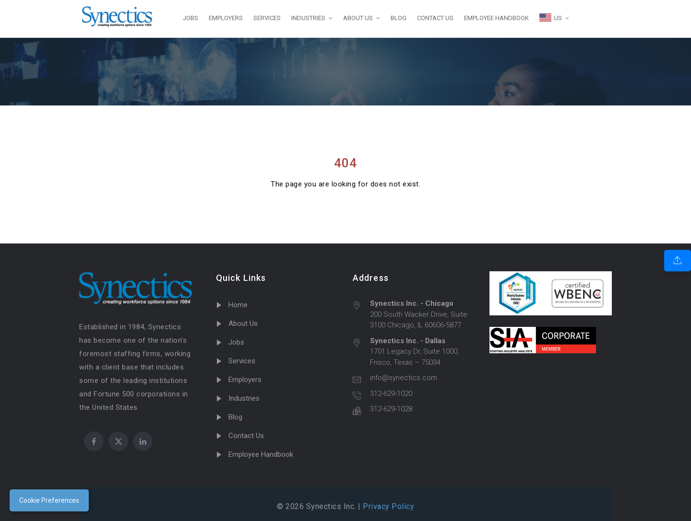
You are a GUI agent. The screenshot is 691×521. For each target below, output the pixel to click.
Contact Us (246, 435)
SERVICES (267, 18)
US (550, 17)
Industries (244, 398)
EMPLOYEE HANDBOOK (496, 18)
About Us (243, 323)
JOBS (190, 18)
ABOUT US (358, 18)
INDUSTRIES (308, 18)
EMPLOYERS (226, 18)
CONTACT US (435, 18)
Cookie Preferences (49, 500)
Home (238, 305)
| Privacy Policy (385, 506)
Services (241, 361)
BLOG (398, 18)
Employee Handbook (260, 454)
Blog (235, 417)
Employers (245, 379)
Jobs (236, 342)
